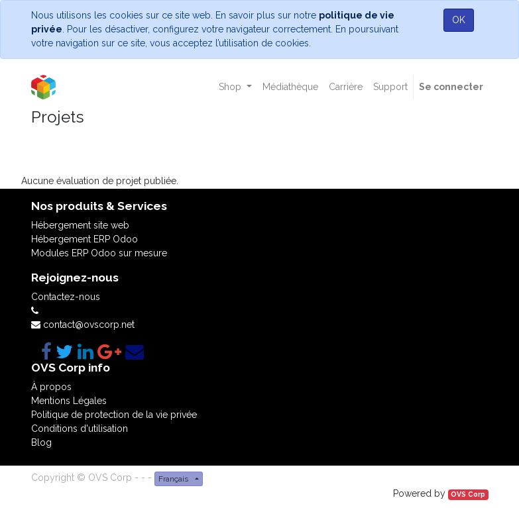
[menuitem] (290, 87)
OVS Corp (468, 494)
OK (458, 20)
